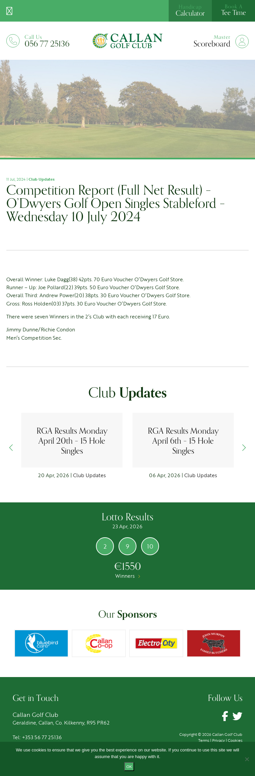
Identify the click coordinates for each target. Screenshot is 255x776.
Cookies (235, 740)
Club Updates (41, 179)
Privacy (218, 740)
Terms (203, 740)
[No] (246, 759)
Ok (129, 766)
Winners (127, 575)
